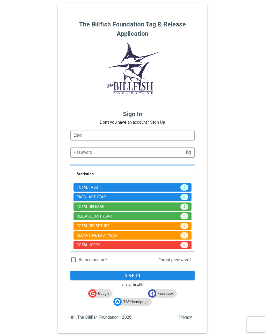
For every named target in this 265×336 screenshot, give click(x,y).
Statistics (85, 174)
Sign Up (157, 122)
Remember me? (93, 259)
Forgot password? (175, 259)
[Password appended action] (188, 152)
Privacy (185, 317)
